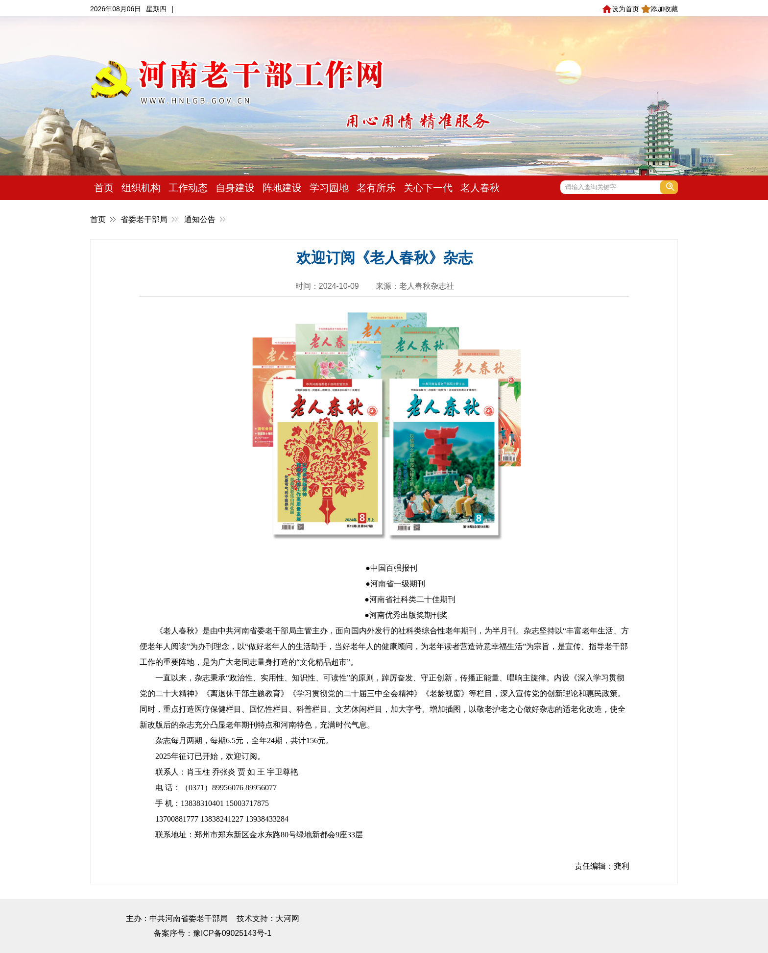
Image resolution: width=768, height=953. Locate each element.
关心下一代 (428, 187)
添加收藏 (659, 9)
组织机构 (141, 187)
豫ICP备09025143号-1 (232, 933)
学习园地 (329, 187)
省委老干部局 (144, 219)
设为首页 (620, 9)
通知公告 (200, 219)
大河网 (287, 918)
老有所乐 (376, 187)
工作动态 (188, 187)
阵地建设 (282, 187)
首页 (104, 187)
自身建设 (235, 187)
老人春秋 (480, 187)
